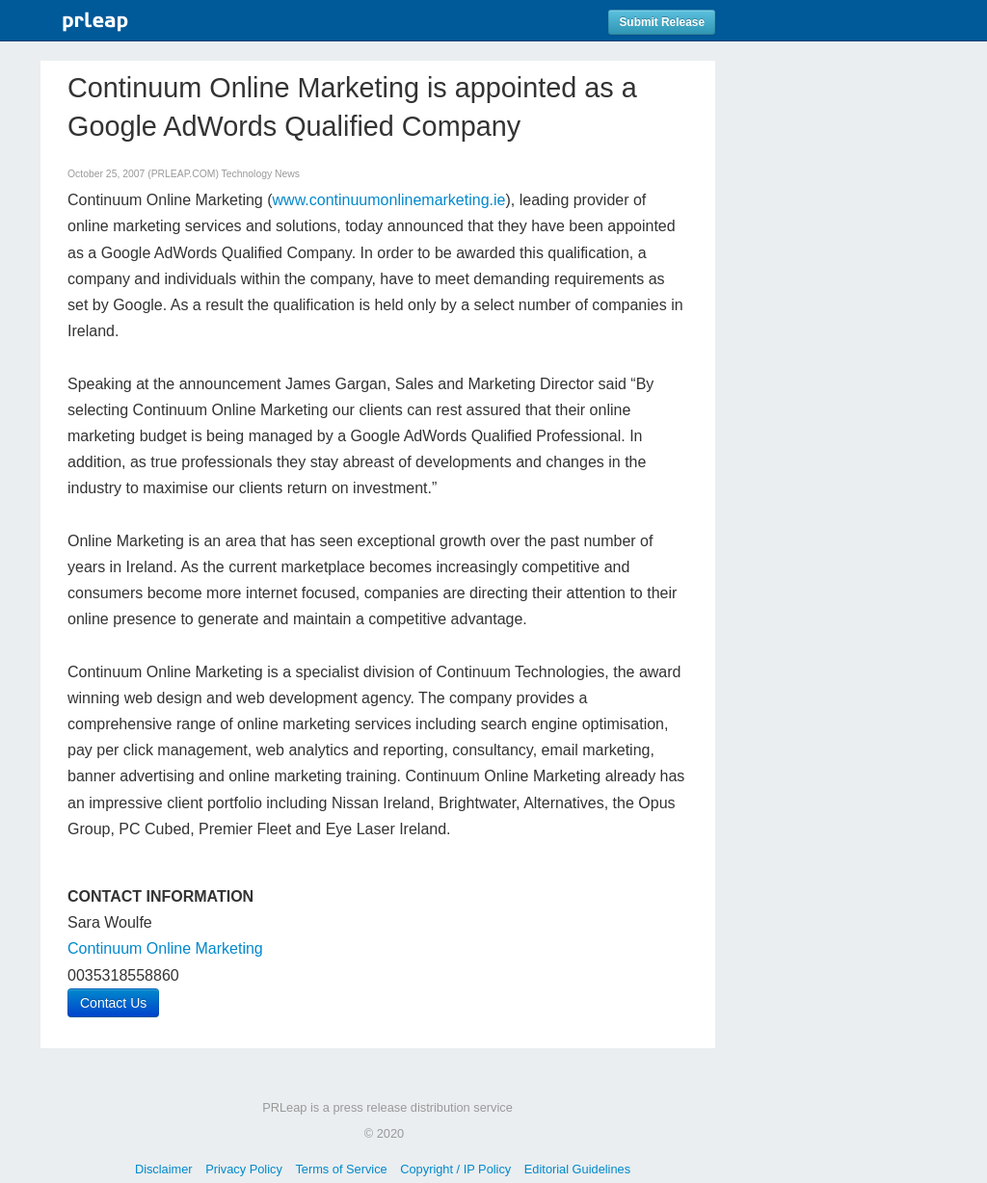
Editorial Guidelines (577, 1169)
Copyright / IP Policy (455, 1169)
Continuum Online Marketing (165, 948)
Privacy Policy (243, 1169)
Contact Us (113, 1003)
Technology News (261, 174)
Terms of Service (341, 1169)
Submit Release (662, 22)
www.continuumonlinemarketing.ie (389, 200)
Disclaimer (164, 1169)
